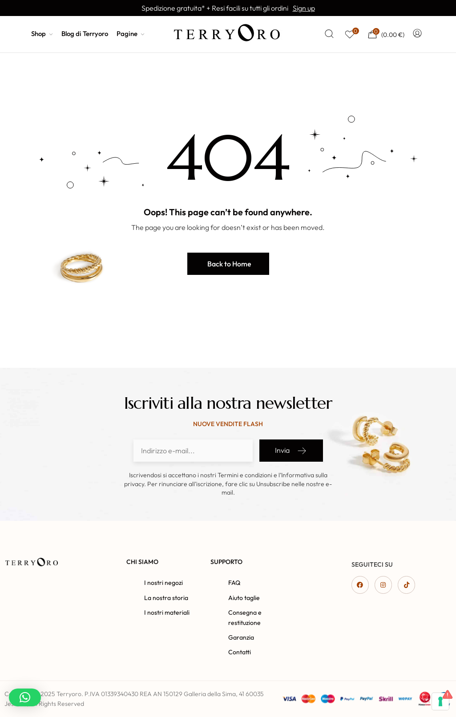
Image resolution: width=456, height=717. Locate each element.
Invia (291, 450)
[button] (228, 264)
